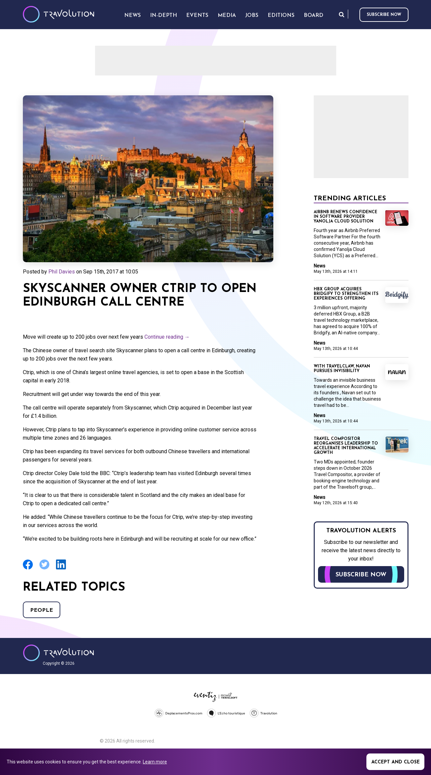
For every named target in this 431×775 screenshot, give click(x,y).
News (319, 266)
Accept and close (395, 762)
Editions (281, 15)
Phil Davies (61, 271)
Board (313, 15)
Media (227, 15)
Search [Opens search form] (342, 14)
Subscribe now (384, 15)
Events (197, 15)
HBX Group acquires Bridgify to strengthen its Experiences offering (346, 294)
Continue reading (167, 337)
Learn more (155, 761)
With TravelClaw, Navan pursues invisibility (342, 368)
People (41, 610)
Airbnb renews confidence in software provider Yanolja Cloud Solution (345, 216)
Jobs (251, 15)
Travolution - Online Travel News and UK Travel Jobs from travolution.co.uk (58, 653)
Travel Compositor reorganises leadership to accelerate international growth (346, 446)
